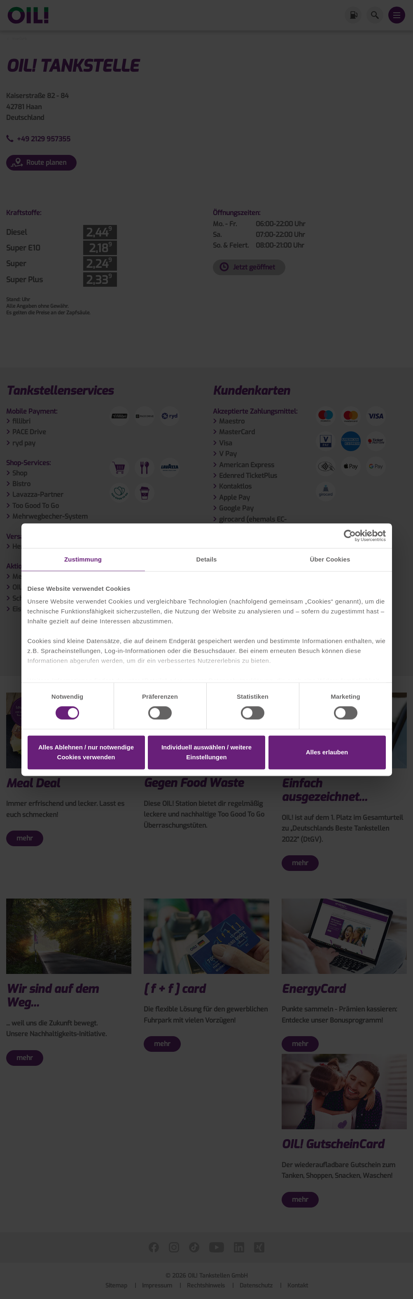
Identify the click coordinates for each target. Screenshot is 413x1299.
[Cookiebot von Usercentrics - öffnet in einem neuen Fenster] (350, 535)
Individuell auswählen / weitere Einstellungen (206, 752)
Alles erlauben (327, 752)
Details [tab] (206, 559)
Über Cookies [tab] (330, 559)
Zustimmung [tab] (83, 559)
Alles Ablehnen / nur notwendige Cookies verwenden (86, 752)
